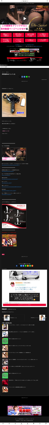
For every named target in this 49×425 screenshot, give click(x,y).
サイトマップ (25, 419)
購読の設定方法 (37, 46)
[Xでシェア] (20, 77)
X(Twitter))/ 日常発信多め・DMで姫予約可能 (30, 35)
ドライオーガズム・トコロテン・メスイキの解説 (18, 40)
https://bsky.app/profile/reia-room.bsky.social (10, 179)
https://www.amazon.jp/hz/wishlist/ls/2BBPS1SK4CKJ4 (11, 186)
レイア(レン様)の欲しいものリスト (43, 40)
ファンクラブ (16, 419)
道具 (3, 254)
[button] (29, 77)
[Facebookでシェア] (22, 77)
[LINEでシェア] (27, 77)
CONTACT (20, 419)
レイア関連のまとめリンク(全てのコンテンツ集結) (43, 35)
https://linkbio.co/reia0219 (6, 194)
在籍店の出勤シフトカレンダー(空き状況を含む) (18, 35)
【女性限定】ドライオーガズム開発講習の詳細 (24, 44)
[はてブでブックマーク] (24, 77)
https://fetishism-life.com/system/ (8, 171)
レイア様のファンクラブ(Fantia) (31, 40)
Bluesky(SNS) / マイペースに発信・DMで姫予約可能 (6, 40)
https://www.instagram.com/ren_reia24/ (9, 190)
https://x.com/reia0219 (6, 175)
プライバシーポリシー (31, 419)
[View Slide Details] (24, 18)
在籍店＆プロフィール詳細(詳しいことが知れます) (6, 35)
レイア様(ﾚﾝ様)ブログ (24, 1)
